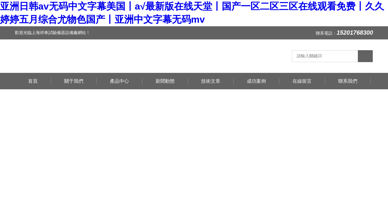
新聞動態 (165, 81)
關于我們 (73, 81)
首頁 (33, 81)
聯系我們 (347, 81)
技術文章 (210, 81)
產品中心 (119, 81)
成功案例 (256, 81)
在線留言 (302, 81)
